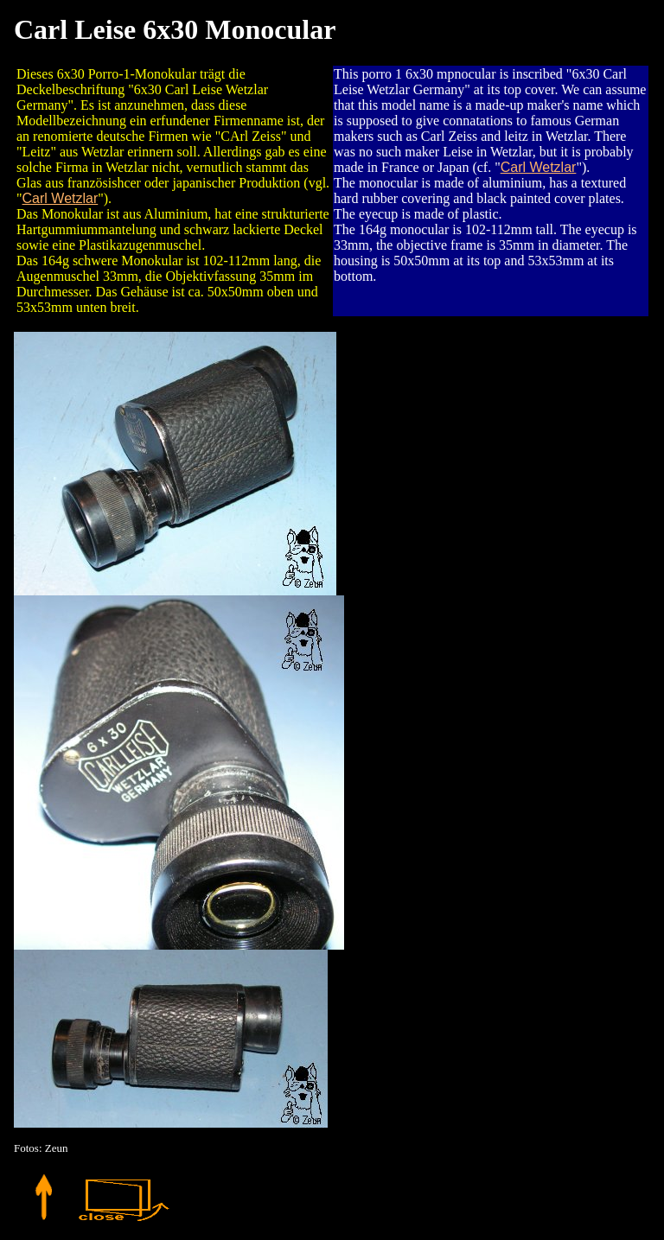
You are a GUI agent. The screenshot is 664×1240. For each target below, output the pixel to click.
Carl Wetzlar (60, 198)
